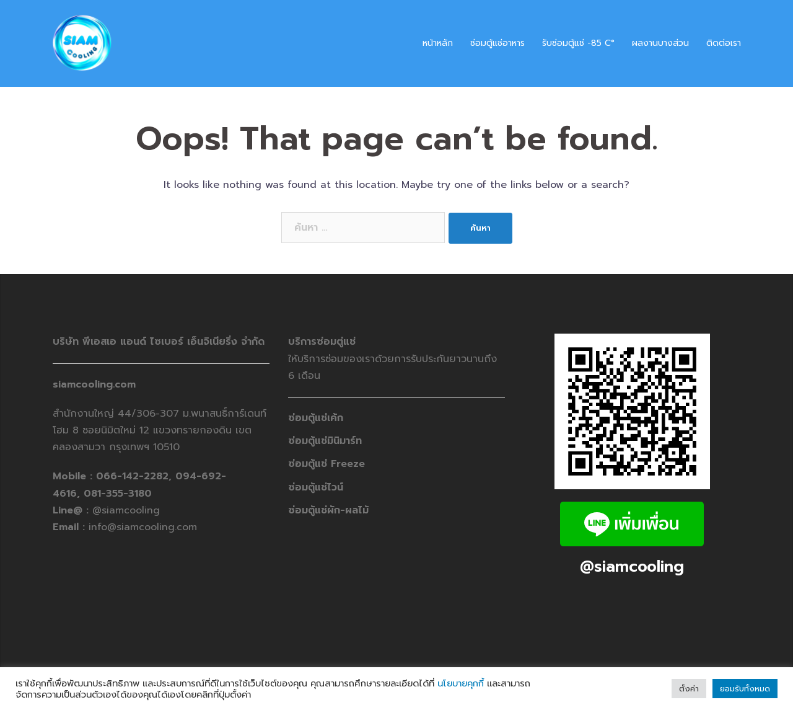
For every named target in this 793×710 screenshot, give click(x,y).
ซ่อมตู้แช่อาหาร (497, 43)
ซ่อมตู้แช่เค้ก (315, 417)
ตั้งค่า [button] (689, 688)
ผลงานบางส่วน (660, 43)
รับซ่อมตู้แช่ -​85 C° (578, 43)
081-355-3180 (118, 493)
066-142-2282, (135, 476)
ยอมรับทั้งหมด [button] (745, 688)
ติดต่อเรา (723, 43)
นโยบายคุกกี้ (460, 683)
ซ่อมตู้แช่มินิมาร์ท (325, 440)
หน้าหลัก (438, 43)
